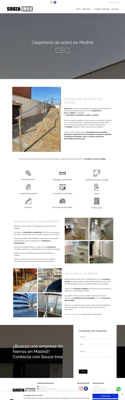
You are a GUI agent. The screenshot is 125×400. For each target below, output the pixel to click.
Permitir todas (105, 385)
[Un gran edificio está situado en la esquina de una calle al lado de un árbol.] (25, 305)
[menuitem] (79, 9)
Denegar (105, 395)
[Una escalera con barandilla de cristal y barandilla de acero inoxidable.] (101, 252)
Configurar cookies (105, 390)
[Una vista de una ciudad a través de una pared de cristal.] (50, 280)
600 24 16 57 (114, 2)
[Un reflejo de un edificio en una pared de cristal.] (25, 280)
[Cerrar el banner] (122, 383)
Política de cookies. (52, 395)
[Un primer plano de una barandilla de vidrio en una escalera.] (77, 252)
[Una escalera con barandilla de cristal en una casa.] (101, 229)
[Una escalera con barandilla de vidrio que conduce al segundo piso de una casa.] (77, 229)
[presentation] (92, 364)
